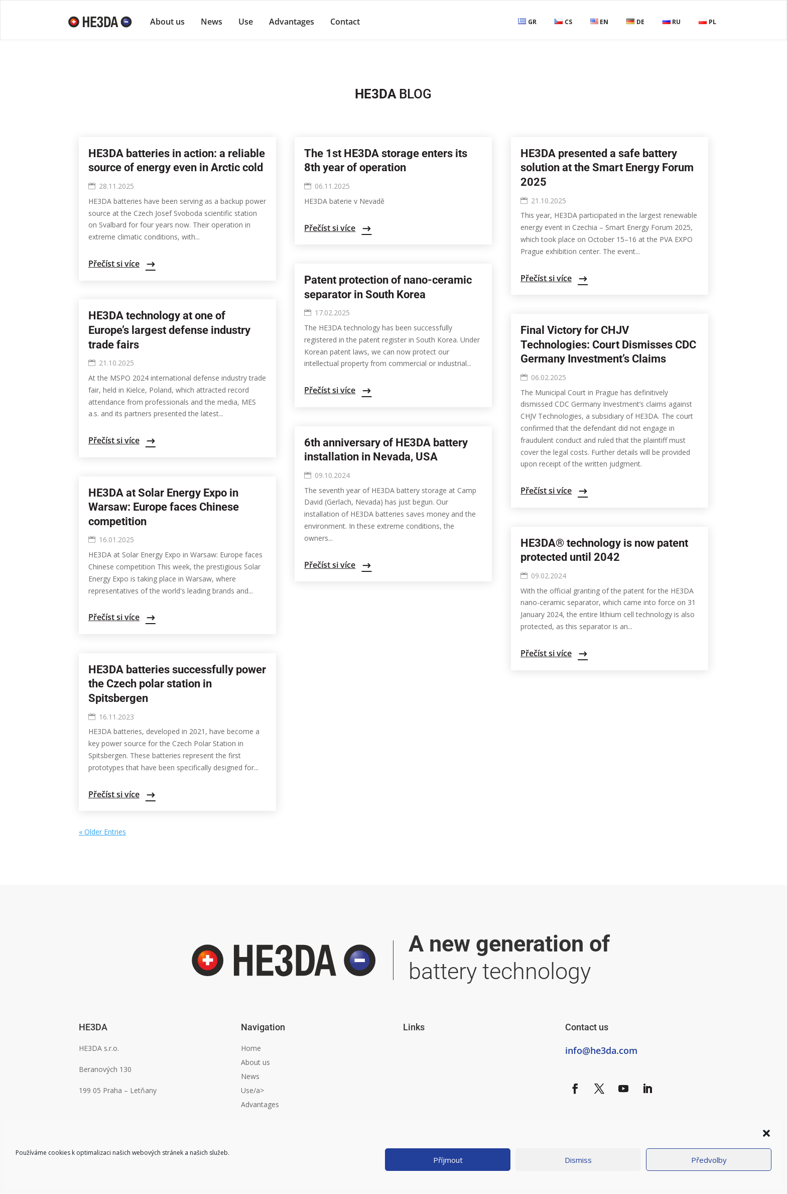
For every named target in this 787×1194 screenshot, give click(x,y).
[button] (766, 1133)
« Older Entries (102, 832)
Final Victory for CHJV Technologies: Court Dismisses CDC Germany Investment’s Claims (608, 344)
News (211, 21)
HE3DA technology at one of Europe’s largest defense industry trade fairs (169, 329)
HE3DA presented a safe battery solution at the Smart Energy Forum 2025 (607, 167)
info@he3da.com (601, 1050)
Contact (345, 21)
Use (245, 21)
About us (167, 21)
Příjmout (448, 1160)
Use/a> (252, 1090)
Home (251, 1048)
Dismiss (578, 1160)
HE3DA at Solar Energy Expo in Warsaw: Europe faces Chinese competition (163, 507)
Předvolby (709, 1160)
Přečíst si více (114, 263)
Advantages (291, 21)
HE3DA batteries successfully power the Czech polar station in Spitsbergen (177, 683)
